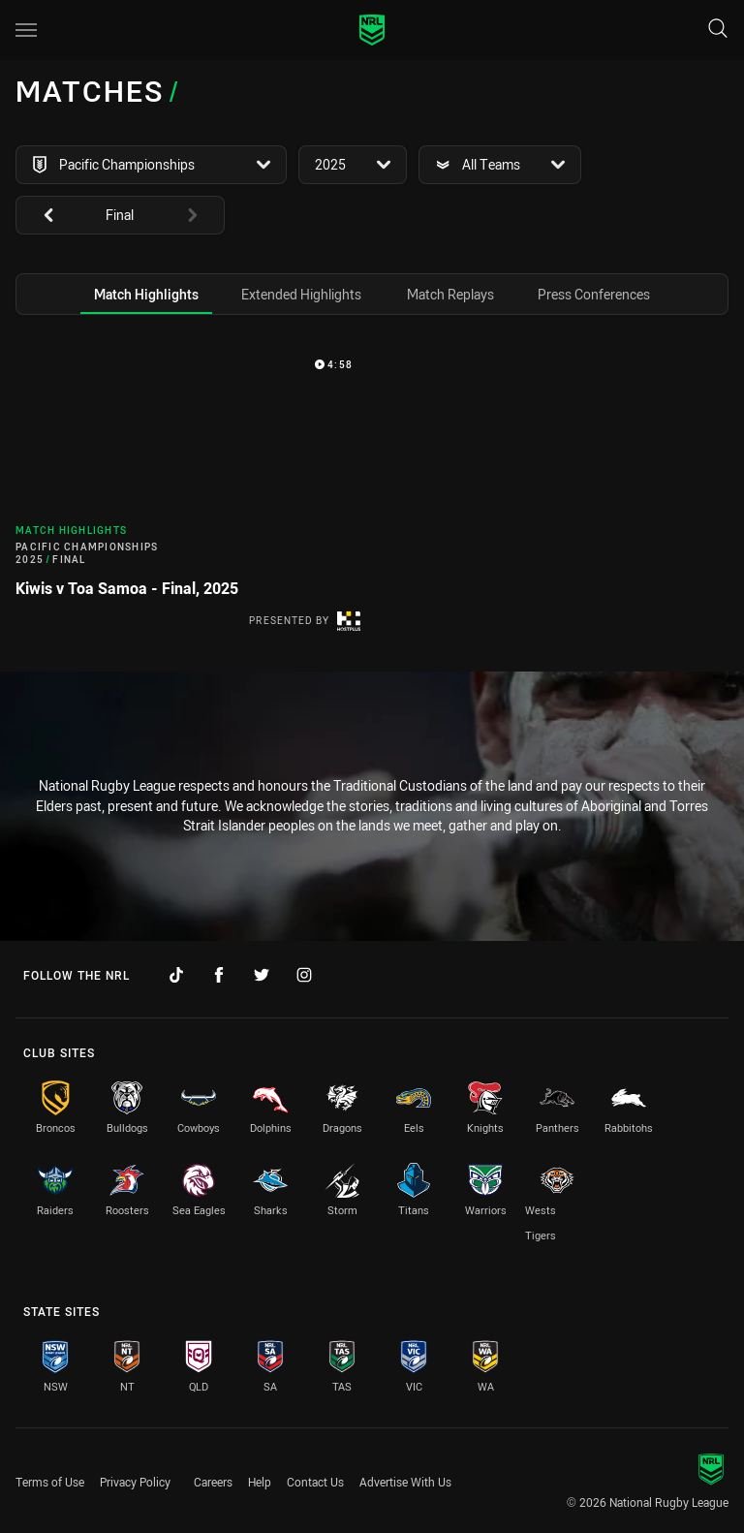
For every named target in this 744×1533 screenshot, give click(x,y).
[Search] (717, 29)
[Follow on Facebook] (219, 974)
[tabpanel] (372, 497)
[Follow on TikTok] (176, 974)
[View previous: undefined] (38, 215)
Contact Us (315, 1481)
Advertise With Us (405, 1481)
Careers (213, 1481)
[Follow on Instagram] (304, 974)
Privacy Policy (135, 1481)
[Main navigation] (26, 30)
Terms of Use (50, 1481)
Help (259, 1481)
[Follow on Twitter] (261, 974)
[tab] (146, 294)
